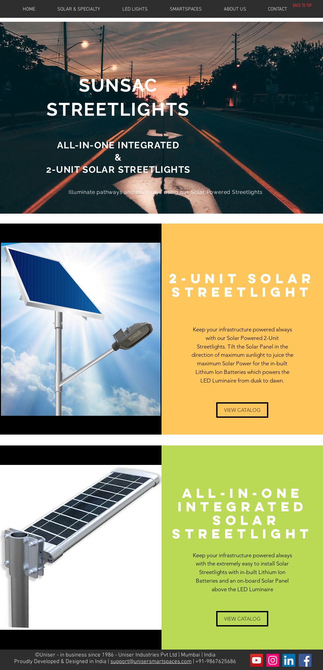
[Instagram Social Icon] (272, 660)
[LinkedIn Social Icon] (288, 660)
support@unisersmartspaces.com (150, 661)
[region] (161, 118)
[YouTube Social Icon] (256, 660)
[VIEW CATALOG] (242, 410)
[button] (85, 9)
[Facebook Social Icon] (305, 660)
